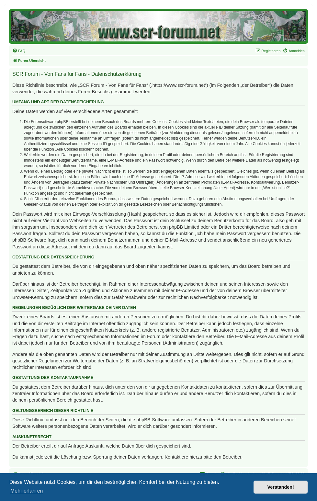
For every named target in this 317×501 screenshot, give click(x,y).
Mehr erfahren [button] (26, 491)
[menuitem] (18, 51)
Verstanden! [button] (280, 487)
